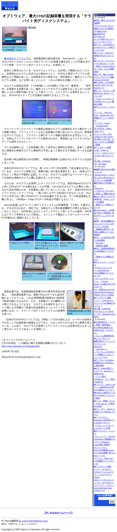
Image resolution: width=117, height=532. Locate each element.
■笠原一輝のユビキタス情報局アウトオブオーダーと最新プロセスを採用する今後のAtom (104, 25)
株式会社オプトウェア (16, 58)
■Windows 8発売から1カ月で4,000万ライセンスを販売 (104, 395)
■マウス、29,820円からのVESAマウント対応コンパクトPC (104, 47)
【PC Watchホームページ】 (58, 512)
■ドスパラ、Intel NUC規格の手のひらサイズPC (104, 55)
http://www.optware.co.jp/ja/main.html (21, 346)
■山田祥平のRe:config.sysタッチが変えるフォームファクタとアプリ (104, 38)
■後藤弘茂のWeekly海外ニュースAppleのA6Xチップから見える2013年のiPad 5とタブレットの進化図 (104, 174)
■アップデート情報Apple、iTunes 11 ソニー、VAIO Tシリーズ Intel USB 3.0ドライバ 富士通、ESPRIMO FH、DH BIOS (104, 155)
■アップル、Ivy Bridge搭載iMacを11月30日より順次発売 (104, 363)
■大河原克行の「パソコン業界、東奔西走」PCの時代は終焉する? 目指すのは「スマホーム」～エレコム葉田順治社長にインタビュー (104, 330)
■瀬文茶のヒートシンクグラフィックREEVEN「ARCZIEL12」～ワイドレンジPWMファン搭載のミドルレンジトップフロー (104, 349)
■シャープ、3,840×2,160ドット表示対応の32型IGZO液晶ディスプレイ (104, 387)
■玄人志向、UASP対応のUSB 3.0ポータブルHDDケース (104, 85)
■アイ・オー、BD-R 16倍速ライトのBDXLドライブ (104, 412)
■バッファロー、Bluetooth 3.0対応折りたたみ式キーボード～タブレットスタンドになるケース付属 (104, 422)
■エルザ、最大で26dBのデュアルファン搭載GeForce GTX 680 (104, 77)
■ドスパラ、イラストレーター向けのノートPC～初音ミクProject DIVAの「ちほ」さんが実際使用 (104, 66)
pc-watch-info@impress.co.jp (33, 521)
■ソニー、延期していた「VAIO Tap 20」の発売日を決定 (104, 403)
